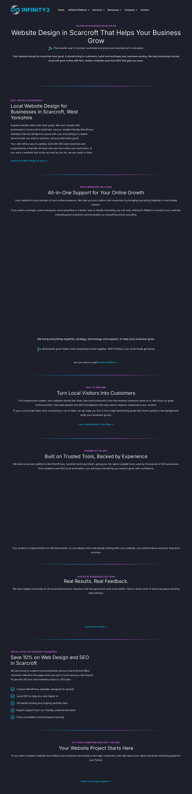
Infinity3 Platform (77, 10)
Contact (145, 10)
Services (97, 10)
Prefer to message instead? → (96, 781)
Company (130, 10)
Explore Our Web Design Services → (29, 160)
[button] (89, 10)
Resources (113, 10)
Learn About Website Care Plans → (96, 424)
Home (61, 10)
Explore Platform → (108, 362)
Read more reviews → (96, 626)
